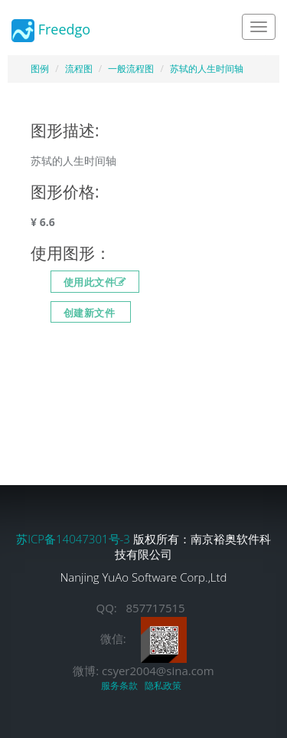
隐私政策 (165, 685)
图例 (40, 68)
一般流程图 (131, 68)
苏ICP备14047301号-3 (74, 538)
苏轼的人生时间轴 (206, 68)
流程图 (79, 68)
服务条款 (121, 685)
